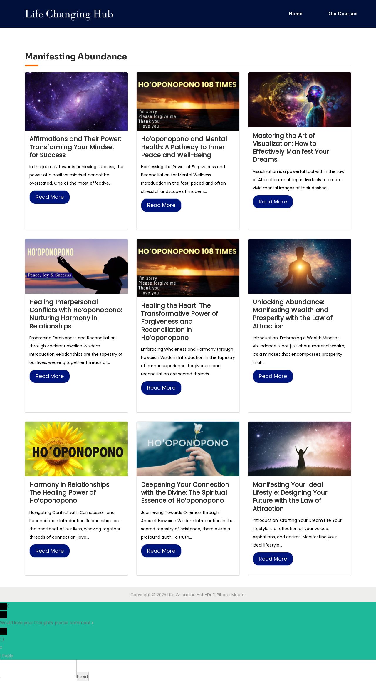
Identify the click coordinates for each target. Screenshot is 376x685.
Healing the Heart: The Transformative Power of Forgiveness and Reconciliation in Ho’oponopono (181, 323)
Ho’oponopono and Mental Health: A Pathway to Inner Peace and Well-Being (185, 147)
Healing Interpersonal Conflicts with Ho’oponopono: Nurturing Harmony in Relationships (71, 316)
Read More (50, 198)
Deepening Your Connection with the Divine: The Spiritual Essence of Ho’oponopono (187, 496)
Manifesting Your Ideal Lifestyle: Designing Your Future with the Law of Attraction (292, 500)
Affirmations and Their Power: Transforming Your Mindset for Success (71, 147)
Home (296, 13)
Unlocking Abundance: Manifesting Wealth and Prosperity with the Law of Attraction (294, 316)
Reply (7, 660)
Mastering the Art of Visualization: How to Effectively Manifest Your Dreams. (293, 148)
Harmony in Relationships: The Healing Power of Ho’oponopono (72, 496)
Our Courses (342, 13)
